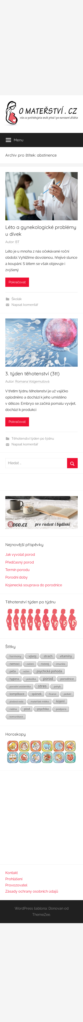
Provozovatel (16, 885)
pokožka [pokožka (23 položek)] (31, 679)
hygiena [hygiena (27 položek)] (14, 679)
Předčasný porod (19, 562)
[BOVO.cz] (41, 528)
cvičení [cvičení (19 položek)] (30, 663)
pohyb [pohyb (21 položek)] (57, 686)
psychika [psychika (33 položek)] (43, 709)
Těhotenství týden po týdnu (33, 439)
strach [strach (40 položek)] (48, 656)
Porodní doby (16, 577)
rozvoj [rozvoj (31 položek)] (45, 664)
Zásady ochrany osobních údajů (31, 891)
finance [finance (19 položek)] (52, 694)
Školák (17, 299)
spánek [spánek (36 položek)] (37, 694)
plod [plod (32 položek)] (27, 709)
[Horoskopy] (41, 762)
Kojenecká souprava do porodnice (33, 585)
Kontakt (11, 873)
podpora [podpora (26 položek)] (61, 709)
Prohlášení (13, 879)
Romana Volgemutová (32, 381)
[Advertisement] (41, 47)
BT (17, 242)
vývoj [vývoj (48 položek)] (32, 656)
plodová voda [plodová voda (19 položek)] (16, 701)
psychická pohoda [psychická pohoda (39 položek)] (49, 671)
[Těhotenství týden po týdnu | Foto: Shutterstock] (41, 630)
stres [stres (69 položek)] (42, 686)
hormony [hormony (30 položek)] (15, 656)
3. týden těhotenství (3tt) (32, 373)
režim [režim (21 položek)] (26, 671)
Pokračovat (17, 282)
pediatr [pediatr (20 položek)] (67, 694)
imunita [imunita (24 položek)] (60, 663)
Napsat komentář (25, 305)
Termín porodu (17, 570)
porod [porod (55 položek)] (48, 678)
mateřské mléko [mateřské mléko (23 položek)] (40, 701)
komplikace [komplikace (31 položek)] (17, 694)
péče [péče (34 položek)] (13, 671)
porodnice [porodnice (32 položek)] (67, 679)
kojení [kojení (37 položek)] (60, 701)
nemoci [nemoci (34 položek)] (14, 664)
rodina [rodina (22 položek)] (13, 709)
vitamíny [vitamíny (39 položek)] (66, 656)
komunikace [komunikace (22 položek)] (16, 716)
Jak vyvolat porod (20, 554)
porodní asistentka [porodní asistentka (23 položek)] (20, 686)
